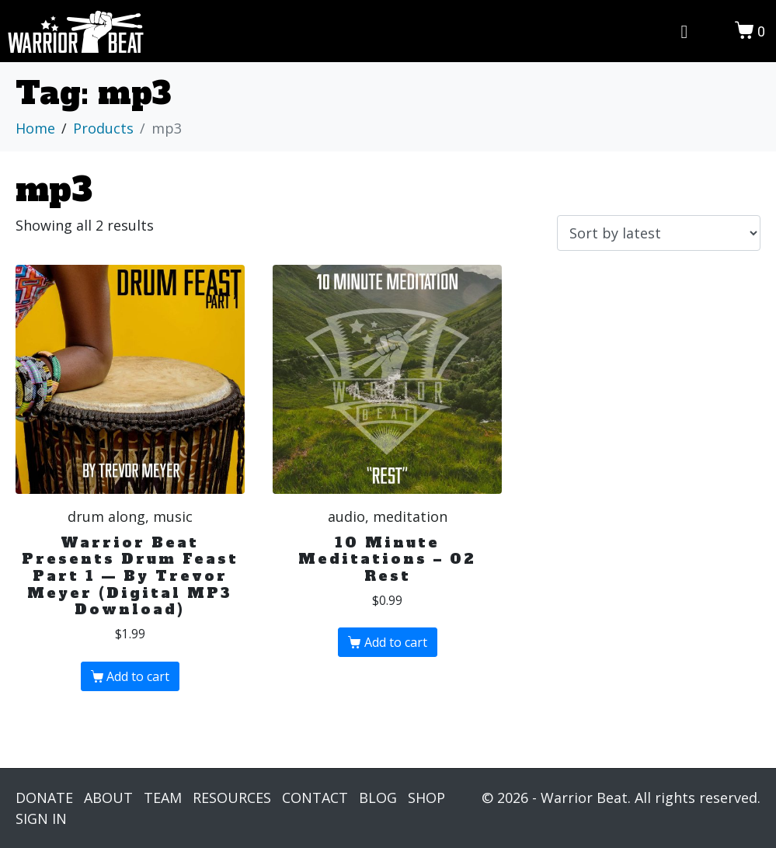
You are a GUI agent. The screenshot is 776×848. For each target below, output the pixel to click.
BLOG (378, 797)
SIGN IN (41, 818)
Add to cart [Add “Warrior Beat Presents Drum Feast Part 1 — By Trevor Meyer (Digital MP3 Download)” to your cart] (137, 676)
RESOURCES (232, 797)
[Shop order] (658, 233)
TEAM (163, 797)
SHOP (426, 797)
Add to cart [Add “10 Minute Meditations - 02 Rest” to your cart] (395, 642)
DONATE (44, 797)
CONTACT (315, 797)
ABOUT (108, 797)
